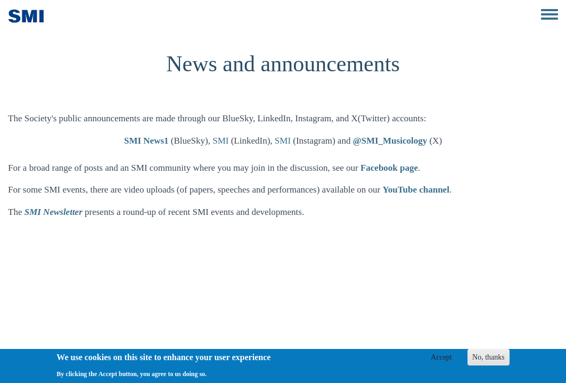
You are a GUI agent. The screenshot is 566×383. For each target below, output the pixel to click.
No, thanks (488, 360)
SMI (220, 141)
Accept (441, 360)
